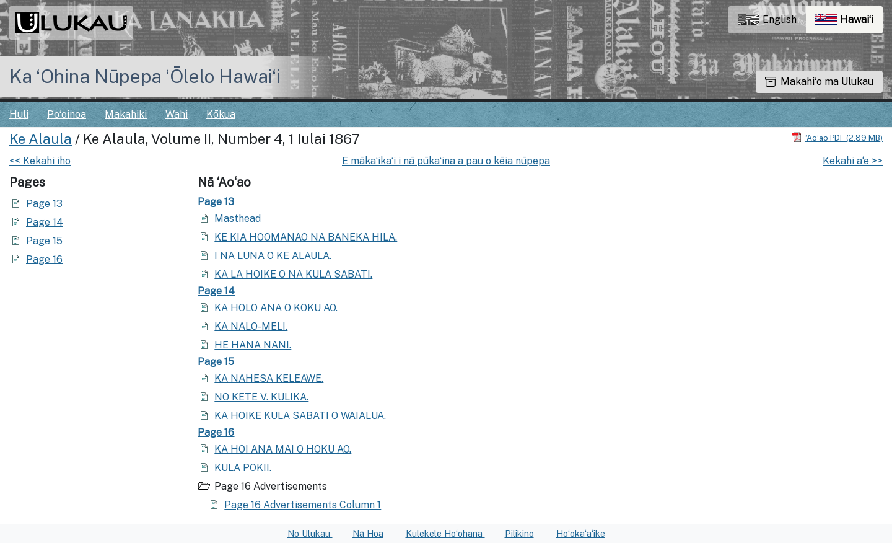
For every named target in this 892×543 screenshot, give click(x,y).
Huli (18, 114)
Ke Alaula (40, 139)
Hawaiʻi (849, 22)
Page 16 (44, 259)
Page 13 (44, 204)
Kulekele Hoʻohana (445, 533)
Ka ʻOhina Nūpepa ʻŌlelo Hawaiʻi (145, 76)
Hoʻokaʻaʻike (580, 533)
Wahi (176, 114)
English (767, 19)
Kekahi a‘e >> (853, 161)
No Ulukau (310, 533)
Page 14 (44, 222)
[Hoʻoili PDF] (837, 137)
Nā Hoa (367, 533)
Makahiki (126, 114)
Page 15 (44, 241)
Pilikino (519, 533)
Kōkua (220, 114)
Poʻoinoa (66, 114)
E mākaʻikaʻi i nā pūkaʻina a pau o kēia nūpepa (446, 161)
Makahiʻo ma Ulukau (819, 81)
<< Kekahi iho (40, 161)
